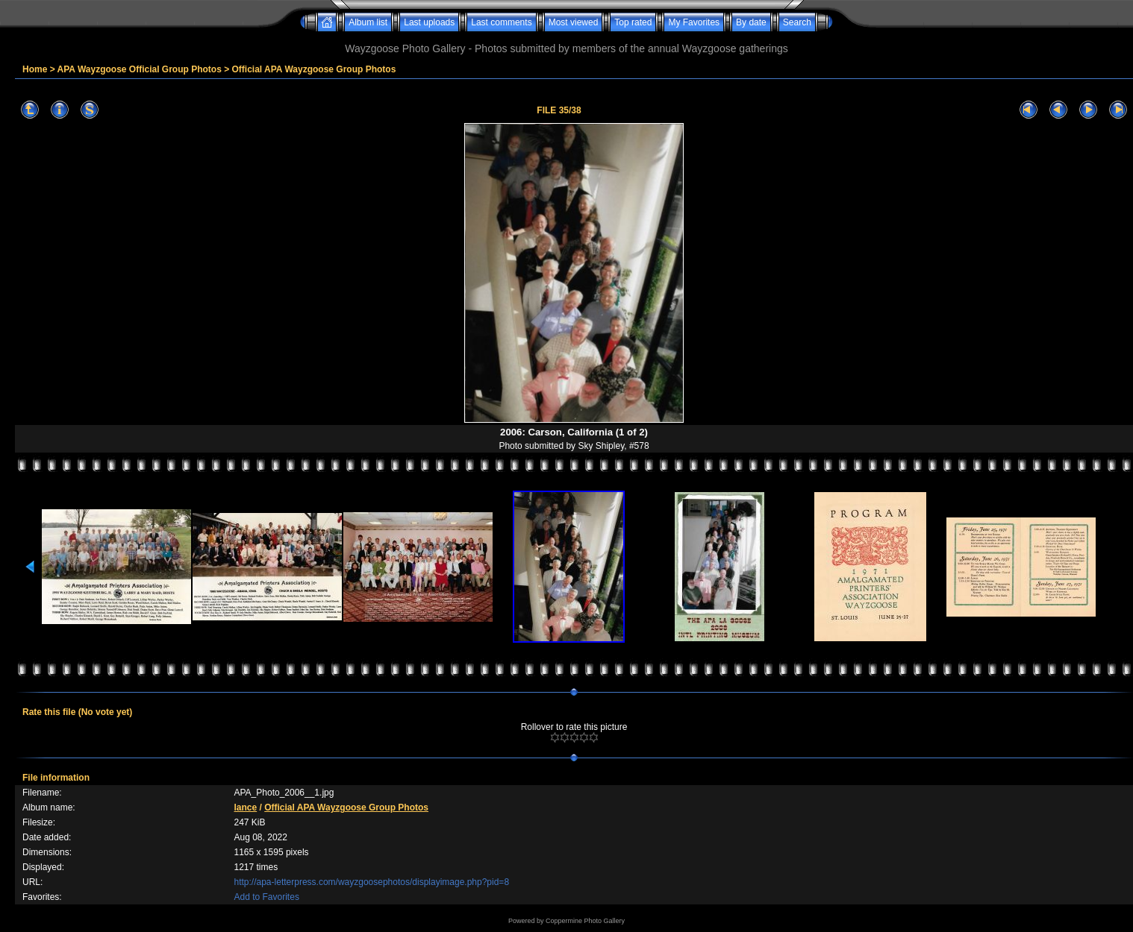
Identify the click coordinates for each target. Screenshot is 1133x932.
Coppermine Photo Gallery (585, 921)
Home (34, 69)
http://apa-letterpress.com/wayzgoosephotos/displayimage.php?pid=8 (372, 882)
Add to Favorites (266, 897)
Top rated (633, 22)
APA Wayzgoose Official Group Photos (139, 69)
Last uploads (429, 22)
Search (797, 22)
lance (246, 807)
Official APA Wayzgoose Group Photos (314, 69)
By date (751, 22)
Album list (368, 22)
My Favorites (694, 22)
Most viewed (574, 22)
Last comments (501, 22)
